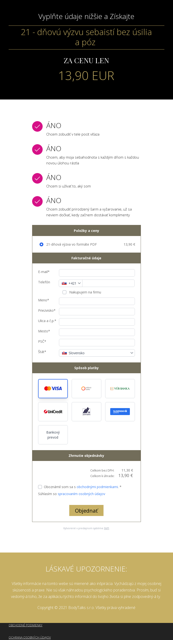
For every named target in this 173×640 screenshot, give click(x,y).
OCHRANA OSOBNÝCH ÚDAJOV (30, 637)
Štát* (42, 351)
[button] (53, 388)
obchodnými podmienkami (97, 487)
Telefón (44, 282)
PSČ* (42, 341)
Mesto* (44, 331)
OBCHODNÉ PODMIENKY (25, 625)
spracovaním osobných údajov (81, 493)
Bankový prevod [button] (53, 435)
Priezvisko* (47, 310)
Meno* (43, 300)
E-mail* (44, 271)
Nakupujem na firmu (84, 292)
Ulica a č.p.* (47, 320)
